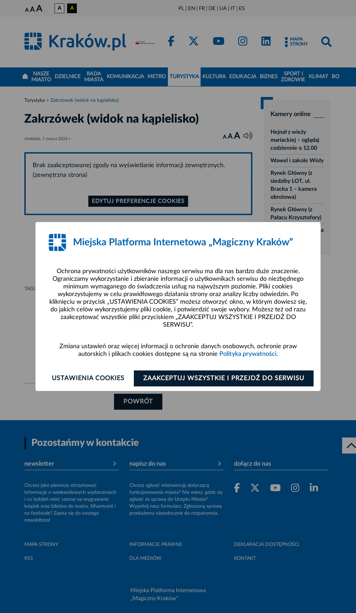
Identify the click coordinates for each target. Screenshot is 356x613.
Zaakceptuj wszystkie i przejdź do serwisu (223, 378)
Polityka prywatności (247, 354)
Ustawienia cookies (88, 378)
